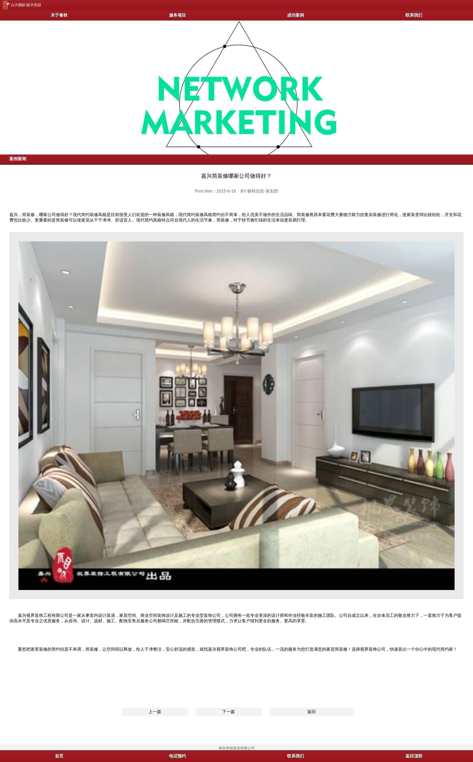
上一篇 (155, 711)
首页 (59, 756)
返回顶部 (413, 756)
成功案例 (295, 15)
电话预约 (177, 756)
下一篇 (228, 711)
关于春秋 (59, 15)
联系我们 (413, 15)
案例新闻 (17, 158)
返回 (311, 711)
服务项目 (177, 15)
